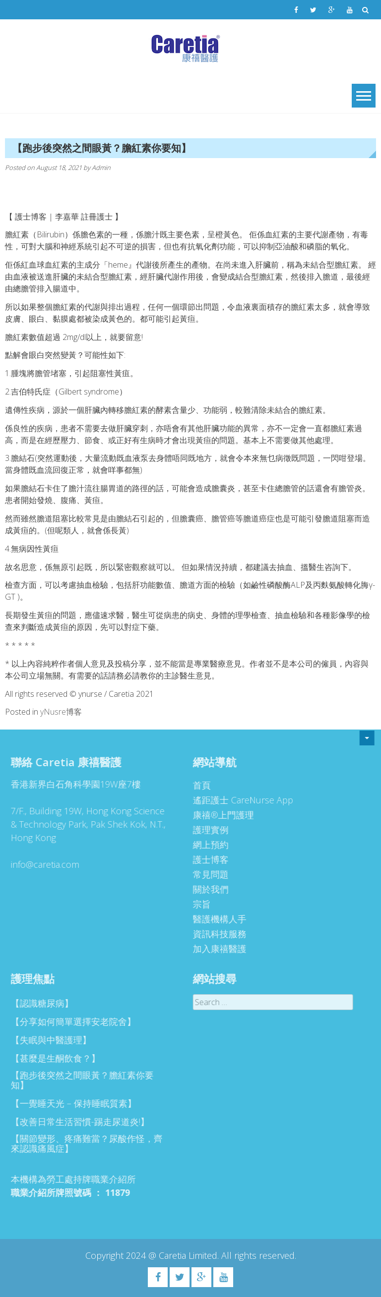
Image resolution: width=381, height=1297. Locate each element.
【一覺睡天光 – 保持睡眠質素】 (70, 1103)
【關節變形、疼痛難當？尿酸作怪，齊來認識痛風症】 (83, 1143)
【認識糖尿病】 (38, 1003)
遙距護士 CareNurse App (240, 800)
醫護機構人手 (216, 919)
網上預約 (207, 844)
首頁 (198, 785)
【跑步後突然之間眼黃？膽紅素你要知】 (78, 1080)
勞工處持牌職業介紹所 (87, 1179)
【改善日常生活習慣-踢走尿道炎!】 (76, 1122)
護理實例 (207, 830)
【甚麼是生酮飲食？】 (52, 1058)
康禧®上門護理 (220, 815)
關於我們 (207, 889)
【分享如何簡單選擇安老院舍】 (69, 1021)
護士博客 (207, 859)
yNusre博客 (61, 711)
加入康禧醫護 (216, 949)
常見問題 (207, 874)
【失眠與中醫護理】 (47, 1040)
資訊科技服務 (216, 934)
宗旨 (198, 904)
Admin (101, 167)
